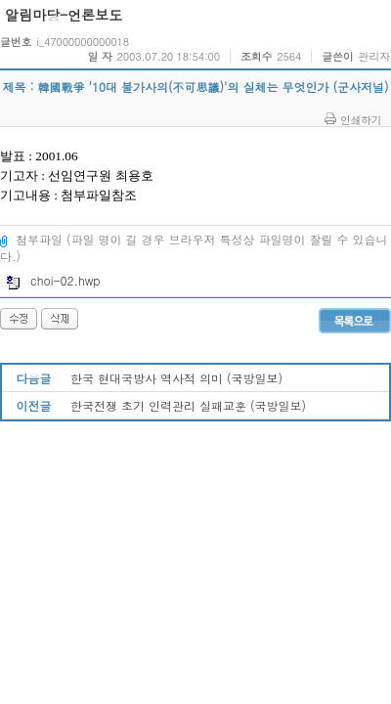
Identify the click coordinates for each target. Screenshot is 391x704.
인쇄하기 (360, 119)
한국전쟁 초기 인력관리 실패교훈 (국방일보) (188, 405)
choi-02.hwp (53, 280)
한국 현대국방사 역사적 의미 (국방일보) (176, 378)
